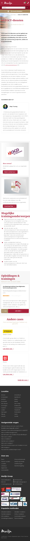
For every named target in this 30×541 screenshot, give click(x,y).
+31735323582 (18, 484)
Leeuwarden (17, 407)
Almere (3, 395)
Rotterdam (17, 412)
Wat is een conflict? (6, 436)
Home (2, 14)
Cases (7, 14)
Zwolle (16, 416)
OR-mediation (5, 516)
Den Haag (17, 403)
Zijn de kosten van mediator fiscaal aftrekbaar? (14, 434)
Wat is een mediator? (7, 443)
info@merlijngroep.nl (20, 482)
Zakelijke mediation (19, 512)
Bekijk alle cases (22, 380)
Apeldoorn (17, 397)
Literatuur (3, 465)
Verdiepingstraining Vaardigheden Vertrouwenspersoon (14, 287)
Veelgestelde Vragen (16, 536)
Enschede (4, 401)
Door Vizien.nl (4, 537)
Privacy (22, 536)
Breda (16, 401)
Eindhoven (17, 405)
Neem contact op (9, 172)
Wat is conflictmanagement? (9, 432)
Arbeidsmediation (6, 512)
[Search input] (13, 8)
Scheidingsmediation (7, 518)
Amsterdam (4, 397)
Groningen (4, 405)
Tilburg (3, 414)
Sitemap (26, 536)
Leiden (3, 410)
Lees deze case (7, 349)
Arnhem (3, 399)
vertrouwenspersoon (11, 65)
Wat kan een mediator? (7, 441)
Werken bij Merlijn (19, 461)
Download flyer (9, 206)
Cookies (9, 536)
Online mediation (19, 514)
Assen (16, 399)
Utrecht (3, 416)
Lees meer (18, 311)
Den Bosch (4, 403)
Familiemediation (6, 514)
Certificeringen (18, 463)
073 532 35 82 (18, 480)
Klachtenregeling (19, 465)
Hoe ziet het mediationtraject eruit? (11, 449)
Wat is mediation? (6, 439)
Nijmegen (4, 412)
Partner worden (5, 461)
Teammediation (18, 518)
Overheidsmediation (20, 516)
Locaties (3, 463)
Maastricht (17, 410)
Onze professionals (19, 459)
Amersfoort (17, 395)
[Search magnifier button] (24, 8)
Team (2, 459)
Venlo (16, 414)
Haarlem (3, 407)
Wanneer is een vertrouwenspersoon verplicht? (14, 430)
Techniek (13, 14)
